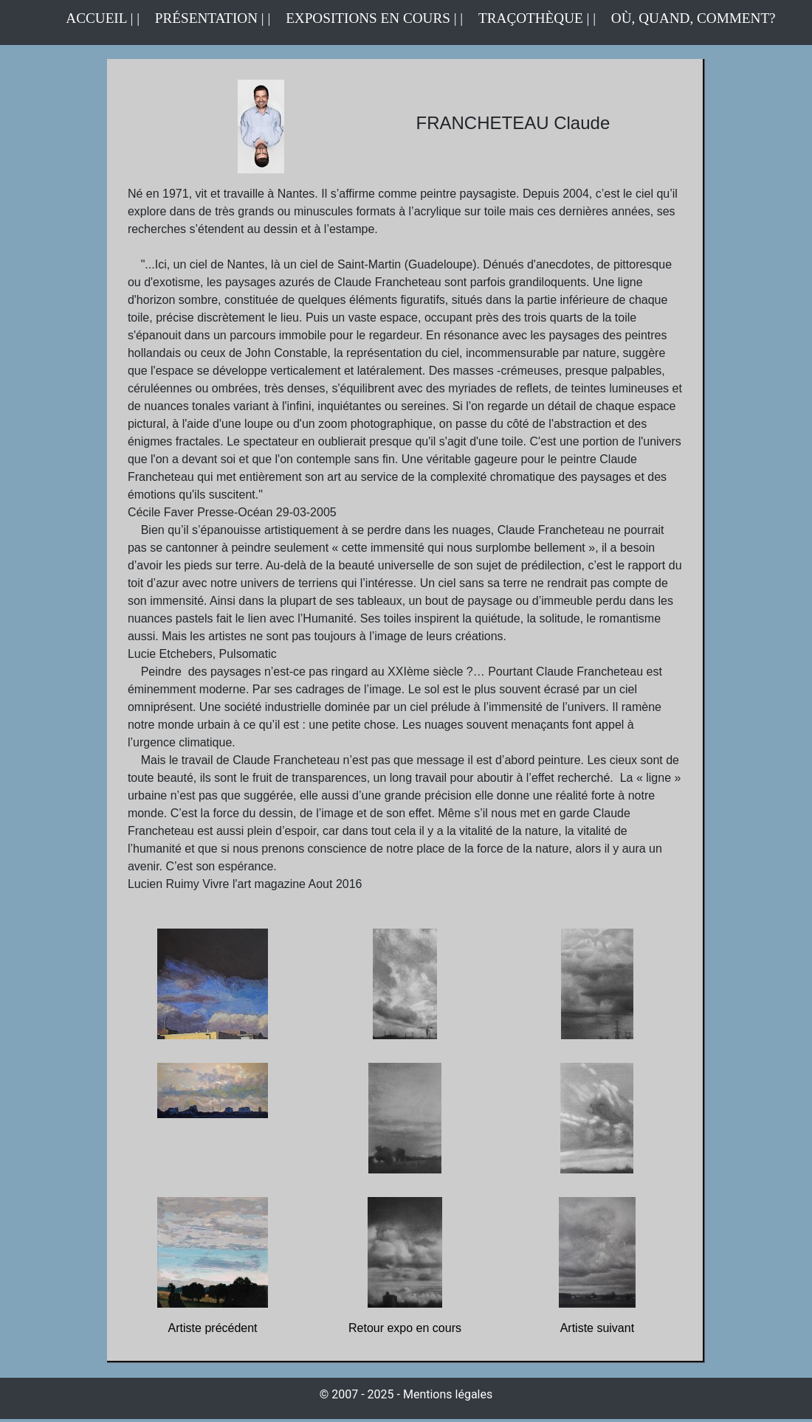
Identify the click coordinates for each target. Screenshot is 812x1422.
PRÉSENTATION (206, 18)
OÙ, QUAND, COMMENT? (693, 18)
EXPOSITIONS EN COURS (368, 18)
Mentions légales (447, 1394)
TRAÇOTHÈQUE (530, 18)
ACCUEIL (98, 18)
